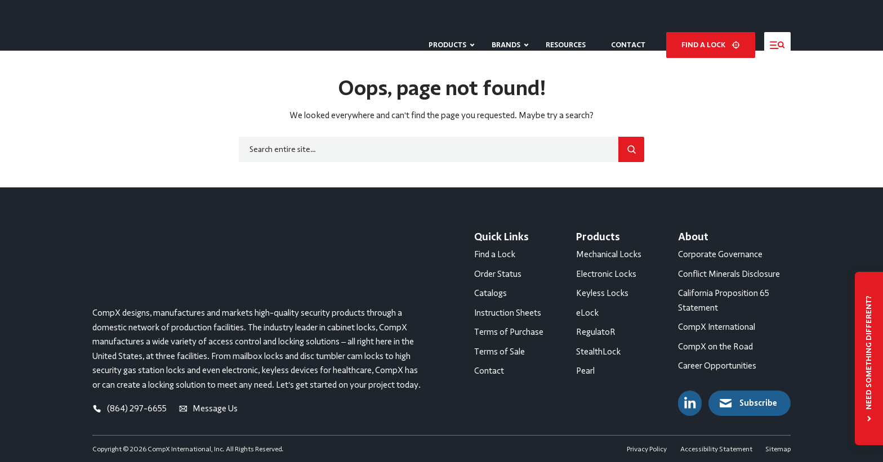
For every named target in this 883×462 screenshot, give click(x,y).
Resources (566, 25)
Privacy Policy (647, 443)
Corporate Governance (720, 254)
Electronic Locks (606, 274)
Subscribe (747, 403)
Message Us (208, 324)
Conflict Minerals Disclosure (729, 274)
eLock (587, 313)
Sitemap (778, 443)
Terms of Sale (499, 351)
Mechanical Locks (608, 254)
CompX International (716, 327)
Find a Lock (494, 254)
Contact (628, 25)
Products (447, 25)
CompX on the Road (715, 346)
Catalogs (490, 293)
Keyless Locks (602, 293)
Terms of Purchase (508, 332)
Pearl (585, 370)
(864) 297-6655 (129, 324)
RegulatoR (596, 332)
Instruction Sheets (507, 313)
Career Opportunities (717, 365)
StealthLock (598, 351)
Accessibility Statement (716, 443)
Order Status (497, 274)
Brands (506, 25)
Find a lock (710, 25)
